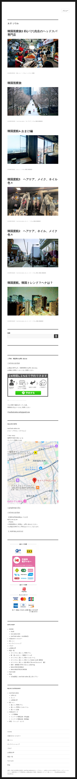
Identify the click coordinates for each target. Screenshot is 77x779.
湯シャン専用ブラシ (17, 705)
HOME (11, 629)
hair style (12, 672)
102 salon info (15, 634)
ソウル (24, 73)
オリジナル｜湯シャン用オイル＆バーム (23, 657)
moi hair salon (20, 121)
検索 (8, 333)
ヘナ (30, 273)
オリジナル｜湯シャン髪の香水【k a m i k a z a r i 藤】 (28, 662)
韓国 (33, 73)
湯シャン (18, 73)
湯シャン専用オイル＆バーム (19, 707)
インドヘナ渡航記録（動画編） (20, 719)
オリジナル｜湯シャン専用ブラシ (21, 653)
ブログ (11, 646)
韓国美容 (40, 121)
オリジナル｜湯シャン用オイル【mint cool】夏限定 (27, 660)
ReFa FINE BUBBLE (17, 667)
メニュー (65, 11)
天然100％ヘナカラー (15, 638)
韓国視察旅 (14, 83)
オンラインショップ (15, 643)
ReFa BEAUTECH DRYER (19, 669)
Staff (12, 631)
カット (18, 169)
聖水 (37, 273)
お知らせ (13, 695)
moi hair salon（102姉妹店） (20, 636)
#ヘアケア (28, 121)
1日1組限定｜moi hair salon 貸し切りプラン (24, 676)
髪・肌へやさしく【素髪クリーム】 (22, 655)
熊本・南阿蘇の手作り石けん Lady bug (23, 665)
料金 (10, 674)
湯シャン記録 (15, 709)
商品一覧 (12, 650)
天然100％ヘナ (13, 712)
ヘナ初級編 (14, 714)
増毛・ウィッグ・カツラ (16, 721)
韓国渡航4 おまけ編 (20, 131)
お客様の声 (12, 648)
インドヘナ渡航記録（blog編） (20, 716)
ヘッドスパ (29, 73)
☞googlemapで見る (13, 507)
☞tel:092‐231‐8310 (13, 363)
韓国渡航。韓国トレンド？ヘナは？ (30, 282)
